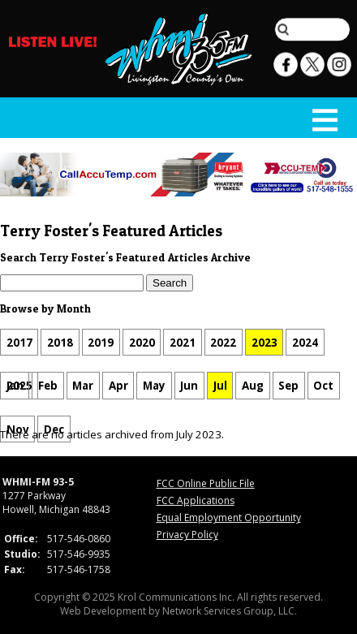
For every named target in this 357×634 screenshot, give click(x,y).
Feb (48, 385)
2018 (60, 342)
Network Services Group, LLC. (229, 611)
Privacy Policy (187, 534)
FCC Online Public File (206, 483)
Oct (323, 385)
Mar (82, 385)
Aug (253, 385)
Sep (288, 385)
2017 (19, 342)
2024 (305, 342)
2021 (183, 342)
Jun (189, 385)
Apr (118, 385)
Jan (15, 385)
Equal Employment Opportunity (229, 517)
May (154, 385)
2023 (264, 342)
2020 (142, 342)
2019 (101, 342)
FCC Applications (195, 500)
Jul (220, 385)
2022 (223, 342)
